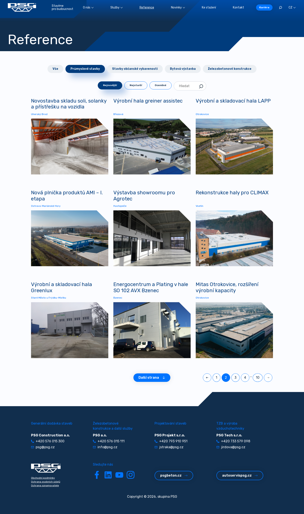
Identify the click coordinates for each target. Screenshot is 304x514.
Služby (116, 7)
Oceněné (160, 85)
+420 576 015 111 (109, 441)
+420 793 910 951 (171, 441)
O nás (88, 7)
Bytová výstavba (183, 69)
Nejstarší (136, 85)
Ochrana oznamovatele (45, 485)
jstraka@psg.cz (169, 447)
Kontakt (238, 7)
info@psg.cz (105, 447)
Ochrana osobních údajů (45, 481)
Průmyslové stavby (85, 69)
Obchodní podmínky (43, 477)
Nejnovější (110, 85)
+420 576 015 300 (47, 441)
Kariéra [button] (264, 7)
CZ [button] (292, 7)
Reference (147, 7)
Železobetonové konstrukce (229, 69)
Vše (55, 69)
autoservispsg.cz (240, 475)
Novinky (178, 7)
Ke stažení (209, 7)
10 (257, 378)
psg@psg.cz (43, 447)
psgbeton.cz (173, 475)
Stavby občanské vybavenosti (135, 69)
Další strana (151, 378)
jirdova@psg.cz (230, 447)
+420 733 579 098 (233, 441)
